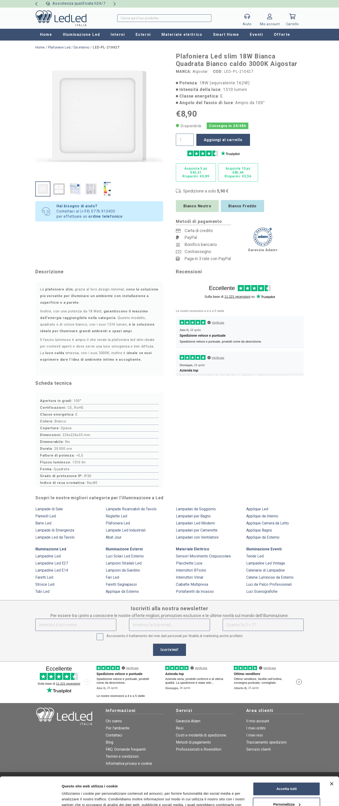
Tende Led (255, 556)
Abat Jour (113, 537)
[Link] (269, 19)
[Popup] (247, 18)
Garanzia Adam (188, 721)
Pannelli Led (45, 516)
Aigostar (200, 71)
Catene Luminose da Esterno (270, 577)
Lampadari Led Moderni (195, 523)
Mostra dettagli (74, 797)
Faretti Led (44, 577)
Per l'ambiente (117, 728)
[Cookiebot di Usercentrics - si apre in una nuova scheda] (30, 796)
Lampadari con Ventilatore (197, 537)
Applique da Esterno (262, 537)
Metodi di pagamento (193, 742)
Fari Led (112, 577)
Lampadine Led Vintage (265, 563)
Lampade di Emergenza (54, 530)
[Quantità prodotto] (185, 140)
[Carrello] (292, 18)
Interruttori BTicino (191, 570)
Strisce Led (44, 584)
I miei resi (254, 735)
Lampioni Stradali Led (123, 563)
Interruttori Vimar (189, 577)
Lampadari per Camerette (197, 530)
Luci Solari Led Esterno (125, 556)
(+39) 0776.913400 (97, 211)
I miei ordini (256, 728)
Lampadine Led (48, 556)
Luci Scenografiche (262, 591)
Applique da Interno (262, 516)
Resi (179, 728)
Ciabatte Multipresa (192, 584)
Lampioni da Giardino (123, 570)
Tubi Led (42, 591)
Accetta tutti (286, 762)
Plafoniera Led (118, 523)
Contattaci (114, 735)
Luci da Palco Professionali (269, 584)
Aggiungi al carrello (223, 140)
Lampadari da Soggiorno (196, 509)
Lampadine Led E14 (51, 570)
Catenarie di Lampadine (265, 570)
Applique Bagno (259, 530)
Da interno (81, 47)
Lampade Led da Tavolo (55, 537)
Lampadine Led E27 (51, 563)
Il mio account (257, 721)
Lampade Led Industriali (125, 530)
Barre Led (43, 523)
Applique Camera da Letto (267, 523)
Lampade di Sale (49, 509)
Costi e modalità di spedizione (201, 735)
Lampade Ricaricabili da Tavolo (131, 509)
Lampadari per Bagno (193, 516)
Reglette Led (116, 516)
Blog (109, 742)
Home (40, 47)
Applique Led (257, 509)
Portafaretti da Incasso (195, 591)
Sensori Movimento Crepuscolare (203, 556)
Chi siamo (114, 721)
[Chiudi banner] (331, 757)
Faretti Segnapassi (121, 584)
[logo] (61, 18)
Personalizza (286, 777)
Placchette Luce (189, 563)
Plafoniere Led (59, 47)
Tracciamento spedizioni (266, 742)
